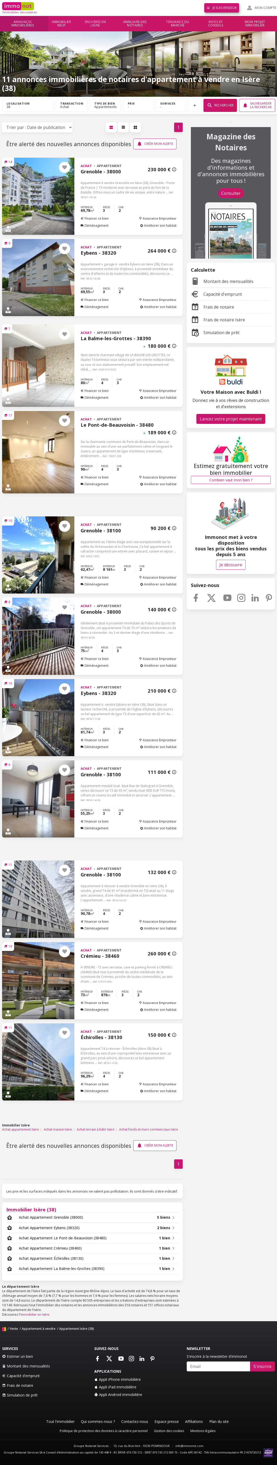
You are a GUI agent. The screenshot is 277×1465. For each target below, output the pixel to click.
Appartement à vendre (39, 1328)
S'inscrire (262, 1366)
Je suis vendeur (222, 7)
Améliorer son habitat (158, 225)
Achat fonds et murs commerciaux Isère (148, 1129)
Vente (14, 1328)
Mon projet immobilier (255, 24)
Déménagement (94, 225)
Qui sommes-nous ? (98, 1421)
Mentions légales (202, 1431)
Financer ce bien (95, 218)
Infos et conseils (215, 24)
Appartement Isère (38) (76, 1328)
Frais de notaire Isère (218, 319)
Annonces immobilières (22, 24)
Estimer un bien (17, 1356)
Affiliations (194, 1421)
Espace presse (166, 1421)
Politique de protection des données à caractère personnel (104, 1431)
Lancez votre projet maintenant (231, 419)
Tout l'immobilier (60, 1421)
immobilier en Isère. (35, 1314)
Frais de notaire (212, 307)
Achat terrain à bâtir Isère (95, 1129)
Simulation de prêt (215, 332)
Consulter (231, 193)
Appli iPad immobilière (115, 1386)
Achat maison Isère (58, 1129)
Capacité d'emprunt (216, 294)
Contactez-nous (134, 1421)
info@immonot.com (189, 1446)
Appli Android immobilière (118, 1394)
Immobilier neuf (61, 24)
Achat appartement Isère (20, 1129)
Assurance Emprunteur (157, 218)
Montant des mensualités (222, 281)
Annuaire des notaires (135, 24)
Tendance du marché (177, 24)
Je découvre (230, 565)
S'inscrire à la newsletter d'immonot (217, 1356)
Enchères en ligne (95, 24)
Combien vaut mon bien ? (230, 479)
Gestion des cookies (169, 1431)
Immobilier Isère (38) (31, 1209)
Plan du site (219, 1421)
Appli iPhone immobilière (117, 1379)
